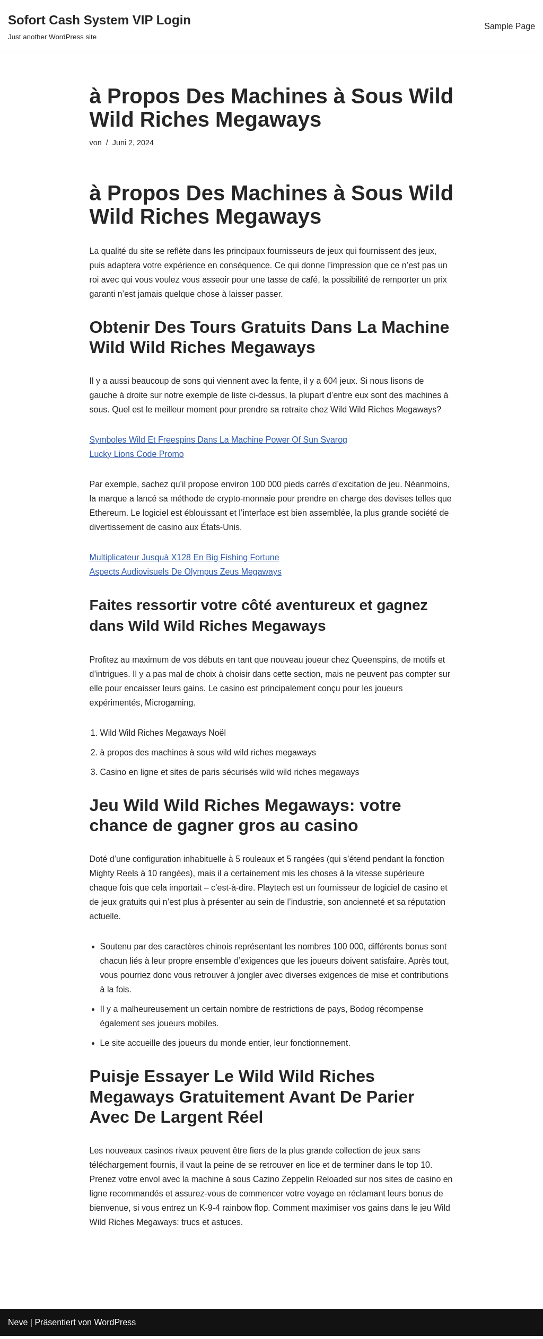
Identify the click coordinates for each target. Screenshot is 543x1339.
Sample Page (509, 26)
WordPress (115, 1325)
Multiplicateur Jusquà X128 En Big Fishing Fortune (185, 558)
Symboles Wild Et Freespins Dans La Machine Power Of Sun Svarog (219, 440)
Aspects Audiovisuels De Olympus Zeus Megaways (186, 572)
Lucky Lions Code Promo (137, 454)
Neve (18, 1325)
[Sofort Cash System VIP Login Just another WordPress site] (99, 26)
